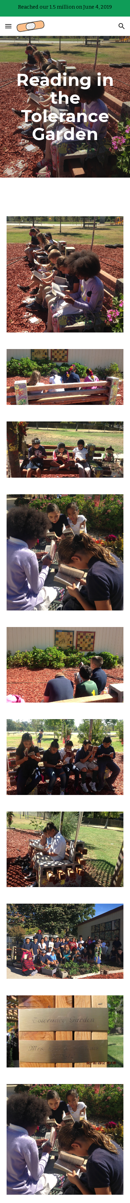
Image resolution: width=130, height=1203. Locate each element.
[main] (65, 106)
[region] (65, 8)
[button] (8, 26)
